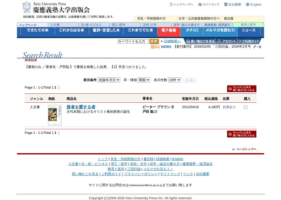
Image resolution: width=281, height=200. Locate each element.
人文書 (73, 164)
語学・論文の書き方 (165, 164)
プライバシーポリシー (141, 174)
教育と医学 (116, 169)
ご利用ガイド (111, 174)
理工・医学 (119, 164)
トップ (103, 159)
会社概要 (202, 174)
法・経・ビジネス (94, 164)
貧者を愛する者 (81, 107)
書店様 (148, 159)
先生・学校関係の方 (126, 159)
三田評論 (134, 169)
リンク (188, 174)
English (177, 159)
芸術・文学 (138, 164)
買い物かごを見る (85, 174)
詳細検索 (162, 159)
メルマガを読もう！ (158, 169)
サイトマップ (170, 174)
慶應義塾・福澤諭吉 (198, 164)
